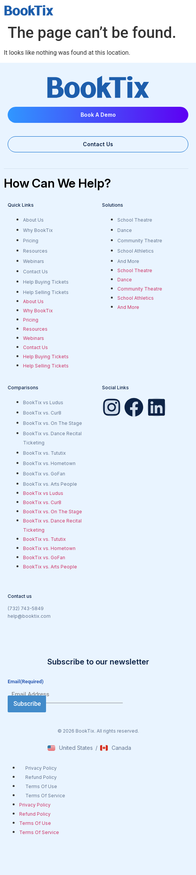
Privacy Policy (41, 768)
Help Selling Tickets (46, 292)
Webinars (33, 261)
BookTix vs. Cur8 (42, 413)
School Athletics (135, 251)
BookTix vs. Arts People (50, 484)
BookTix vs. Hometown (49, 463)
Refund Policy (41, 777)
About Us (33, 220)
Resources (35, 251)
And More (128, 261)
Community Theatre (139, 240)
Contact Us (35, 271)
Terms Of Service (45, 795)
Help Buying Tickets (46, 282)
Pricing (30, 240)
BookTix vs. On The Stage (52, 423)
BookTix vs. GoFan (44, 474)
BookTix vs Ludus (43, 402)
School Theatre (134, 220)
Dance (124, 230)
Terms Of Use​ (41, 786)
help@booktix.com (29, 616)
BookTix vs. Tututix (44, 453)
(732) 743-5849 (26, 608)
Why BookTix (38, 230)
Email (26, 681)
